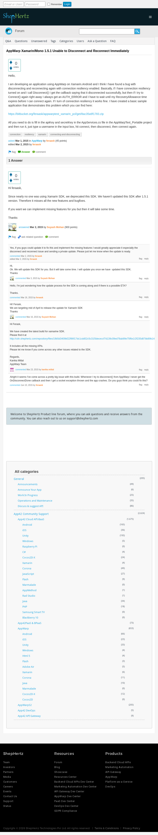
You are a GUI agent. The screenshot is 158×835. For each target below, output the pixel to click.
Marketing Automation (119, 767)
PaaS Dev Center (64, 801)
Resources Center (65, 776)
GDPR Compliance (65, 810)
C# (24, 552)
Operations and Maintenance (35, 500)
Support (8, 801)
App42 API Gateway (29, 716)
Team (6, 762)
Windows (27, 541)
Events (7, 791)
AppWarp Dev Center (67, 796)
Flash (25, 579)
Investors (9, 767)
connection (15, 134)
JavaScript (28, 574)
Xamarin (27, 563)
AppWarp (37, 140)
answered (24, 227)
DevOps (110, 786)
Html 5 (26, 656)
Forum (19, 31)
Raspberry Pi (29, 546)
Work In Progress (28, 495)
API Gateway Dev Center (69, 791)
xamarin (42, 134)
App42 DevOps (26, 710)
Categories (66, 41)
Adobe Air (28, 666)
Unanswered (39, 41)
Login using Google (103, 3)
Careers (8, 786)
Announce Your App (30, 489)
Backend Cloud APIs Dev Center (74, 781)
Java (24, 601)
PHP (24, 606)
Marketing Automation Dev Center (75, 786)
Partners (8, 771)
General (19, 479)
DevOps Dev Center (66, 805)
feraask (50, 140)
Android (27, 524)
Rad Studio (28, 595)
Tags (53, 41)
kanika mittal (48, 369)
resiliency (29, 134)
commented (15, 256)
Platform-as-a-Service (119, 781)
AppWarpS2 (25, 705)
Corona (26, 568)
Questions (21, 41)
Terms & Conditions (107, 828)
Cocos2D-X (28, 557)
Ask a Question (97, 41)
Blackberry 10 (30, 617)
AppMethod (29, 590)
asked (11, 140)
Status (7, 805)
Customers (10, 781)
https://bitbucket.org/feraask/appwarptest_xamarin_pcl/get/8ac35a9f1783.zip (56, 114)
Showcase (60, 771)
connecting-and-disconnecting (65, 134)
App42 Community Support (31, 514)
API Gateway (113, 771)
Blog (57, 767)
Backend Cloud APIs (118, 762)
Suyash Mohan (55, 227)
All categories (27, 472)
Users (80, 41)
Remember (56, 4)
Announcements (28, 484)
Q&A (8, 41)
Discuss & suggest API (30, 506)
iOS (24, 530)
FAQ (112, 41)
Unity (25, 535)
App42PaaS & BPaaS (29, 623)
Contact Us (10, 796)
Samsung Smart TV (33, 612)
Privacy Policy (131, 828)
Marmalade (29, 585)
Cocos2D (27, 699)
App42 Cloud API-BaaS (31, 519)
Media (7, 776)
